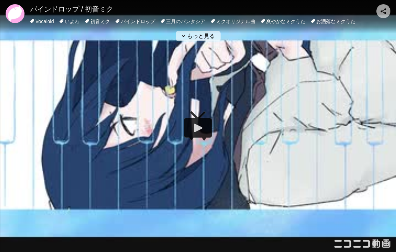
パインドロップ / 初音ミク (71, 9)
